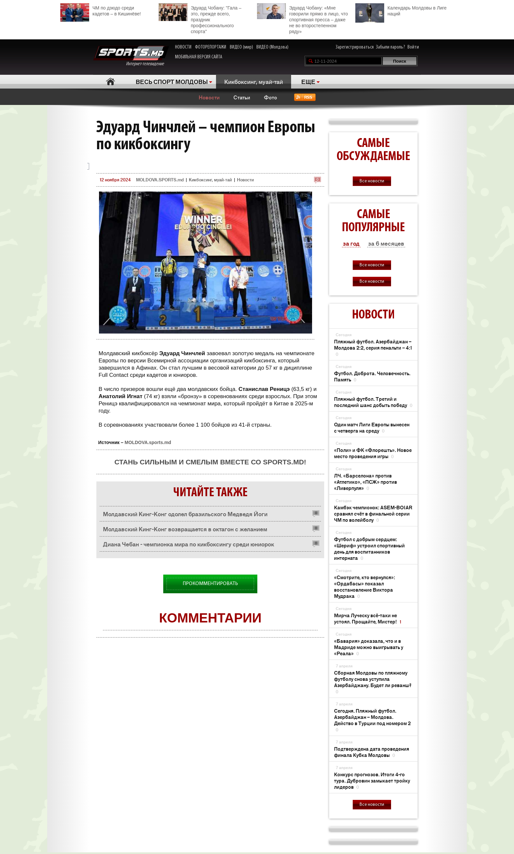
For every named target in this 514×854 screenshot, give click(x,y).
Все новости (372, 181)
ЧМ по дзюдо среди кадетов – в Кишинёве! (100, 10)
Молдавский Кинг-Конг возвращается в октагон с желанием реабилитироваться (185, 530)
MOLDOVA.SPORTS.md (160, 179)
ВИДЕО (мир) (241, 47)
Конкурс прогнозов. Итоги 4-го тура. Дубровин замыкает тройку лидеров (372, 780)
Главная (110, 81)
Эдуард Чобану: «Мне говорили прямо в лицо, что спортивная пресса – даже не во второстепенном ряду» (302, 18)
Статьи (241, 97)
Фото (270, 97)
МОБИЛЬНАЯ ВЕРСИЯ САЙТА (198, 57)
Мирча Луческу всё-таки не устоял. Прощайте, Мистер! (367, 618)
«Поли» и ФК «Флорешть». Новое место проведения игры (373, 453)
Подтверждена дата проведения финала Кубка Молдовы (371, 751)
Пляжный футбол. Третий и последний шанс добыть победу (373, 402)
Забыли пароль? (390, 47)
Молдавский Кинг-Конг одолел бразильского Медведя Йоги (185, 514)
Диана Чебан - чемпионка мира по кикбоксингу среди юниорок (188, 544)
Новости (209, 97)
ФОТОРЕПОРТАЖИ (210, 47)
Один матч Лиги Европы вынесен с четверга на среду (371, 427)
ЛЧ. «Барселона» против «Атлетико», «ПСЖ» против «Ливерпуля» (365, 481)
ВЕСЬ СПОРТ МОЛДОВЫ (172, 81)
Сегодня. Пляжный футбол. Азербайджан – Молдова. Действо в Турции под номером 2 (372, 719)
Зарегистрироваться (355, 47)
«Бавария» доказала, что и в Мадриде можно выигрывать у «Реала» (368, 647)
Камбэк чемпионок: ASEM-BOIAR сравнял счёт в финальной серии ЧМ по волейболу (373, 513)
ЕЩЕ (308, 81)
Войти (413, 47)
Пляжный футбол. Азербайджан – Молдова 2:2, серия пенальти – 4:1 (373, 347)
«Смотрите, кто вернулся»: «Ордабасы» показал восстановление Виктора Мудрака (364, 586)
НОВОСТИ (183, 47)
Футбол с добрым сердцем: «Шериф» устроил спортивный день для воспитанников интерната (369, 548)
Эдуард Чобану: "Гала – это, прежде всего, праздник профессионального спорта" (200, 18)
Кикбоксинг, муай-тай (253, 81)
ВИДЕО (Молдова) (272, 47)
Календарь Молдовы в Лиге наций (400, 10)
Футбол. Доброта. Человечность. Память (372, 376)
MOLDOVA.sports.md (148, 442)
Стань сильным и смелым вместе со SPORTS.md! (210, 462)
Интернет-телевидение (131, 56)
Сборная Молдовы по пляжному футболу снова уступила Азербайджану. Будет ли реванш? (372, 681)
